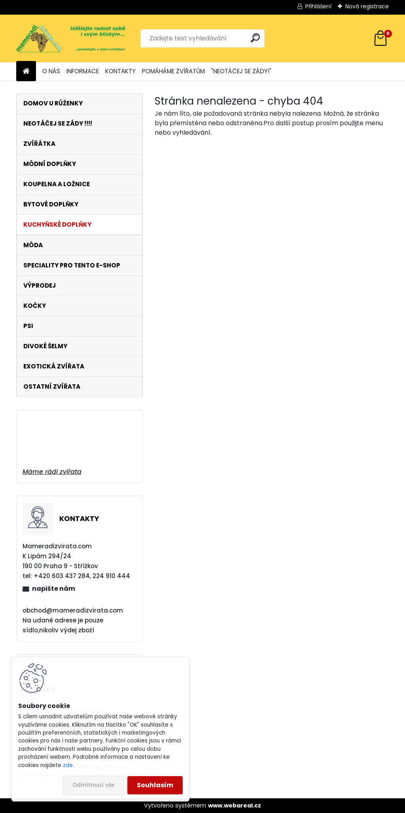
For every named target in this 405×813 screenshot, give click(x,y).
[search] (255, 37)
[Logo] (70, 38)
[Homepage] (26, 71)
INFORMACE (82, 71)
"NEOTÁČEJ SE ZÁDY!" (241, 71)
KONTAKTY (120, 71)
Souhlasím (155, 785)
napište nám (53, 588)
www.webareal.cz (234, 805)
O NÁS (51, 71)
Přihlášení (318, 6)
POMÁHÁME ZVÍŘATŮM (173, 71)
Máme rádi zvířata (52, 471)
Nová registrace (367, 6)
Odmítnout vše (93, 785)
